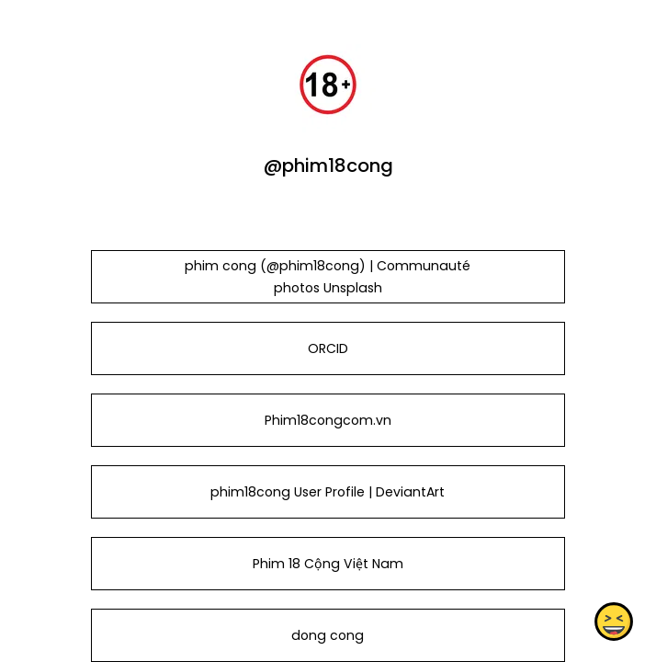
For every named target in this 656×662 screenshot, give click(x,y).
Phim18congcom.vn (328, 420)
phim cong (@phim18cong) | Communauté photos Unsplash (327, 277)
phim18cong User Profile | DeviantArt (327, 492)
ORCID (328, 348)
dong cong (327, 635)
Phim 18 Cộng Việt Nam (328, 563)
